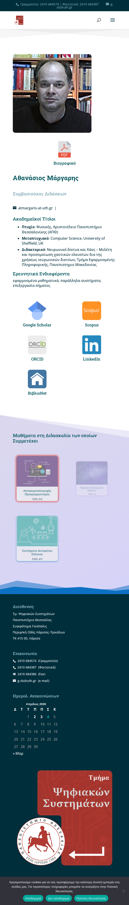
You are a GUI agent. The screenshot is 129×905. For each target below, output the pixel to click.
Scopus (92, 324)
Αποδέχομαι (33, 898)
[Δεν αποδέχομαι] (123, 891)
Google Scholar (37, 324)
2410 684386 (27, 674)
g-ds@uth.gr (27, 681)
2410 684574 (49, 4)
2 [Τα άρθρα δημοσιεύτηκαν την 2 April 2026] (35, 716)
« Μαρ (18, 753)
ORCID (37, 359)
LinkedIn (91, 359)
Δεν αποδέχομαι (58, 898)
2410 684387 (89, 4)
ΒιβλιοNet (37, 393)
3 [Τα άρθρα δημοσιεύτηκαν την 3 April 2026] (41, 716)
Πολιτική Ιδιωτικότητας (91, 898)
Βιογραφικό (64, 163)
